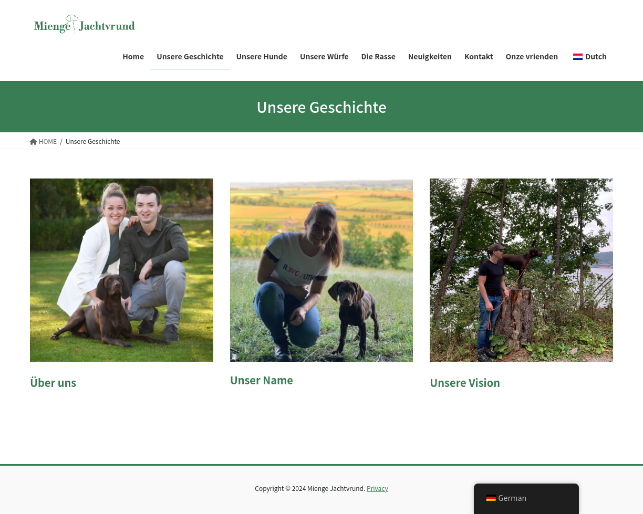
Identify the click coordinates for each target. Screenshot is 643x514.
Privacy (377, 488)
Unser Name (261, 379)
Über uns (53, 382)
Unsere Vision (465, 382)
